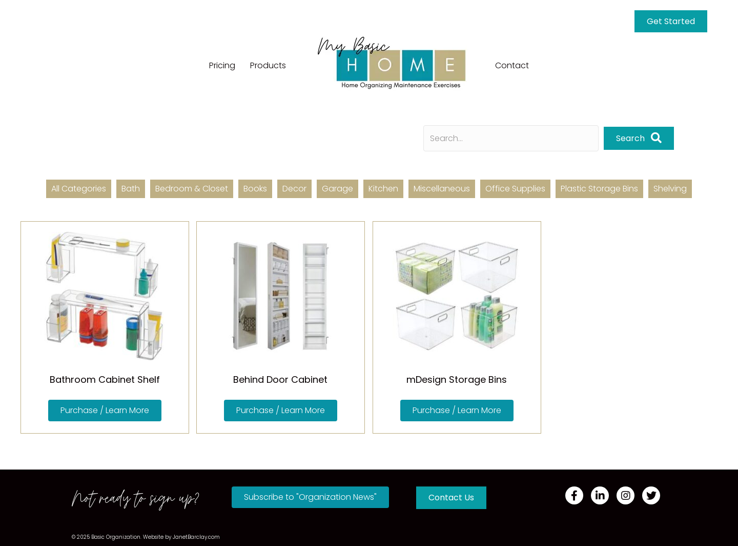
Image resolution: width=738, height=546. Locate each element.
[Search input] (511, 138)
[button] (104, 410)
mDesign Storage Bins (456, 379)
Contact (512, 65)
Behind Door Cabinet (280, 379)
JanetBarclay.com (196, 537)
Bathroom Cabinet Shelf (105, 379)
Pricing (222, 65)
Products (268, 65)
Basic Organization (115, 537)
